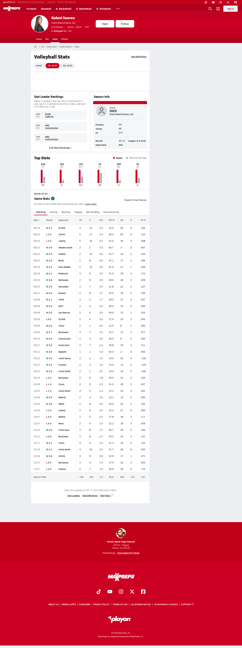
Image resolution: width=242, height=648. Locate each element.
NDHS (61, 403)
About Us (53, 604)
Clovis (61, 325)
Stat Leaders (73, 495)
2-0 (50, 247)
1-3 (49, 384)
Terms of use (120, 604)
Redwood (63, 273)
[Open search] (210, 9)
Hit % (143, 220)
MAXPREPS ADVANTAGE (31, 2)
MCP (60, 306)
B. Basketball (63, 8)
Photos (64, 38)
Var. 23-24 (52, 65)
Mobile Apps (69, 604)
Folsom (62, 469)
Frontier (62, 364)
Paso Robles (64, 266)
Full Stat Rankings (60, 147)
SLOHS (61, 227)
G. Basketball (84, 8)
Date (36, 220)
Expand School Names (135, 198)
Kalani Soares (63, 17)
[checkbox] (125, 197)
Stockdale (63, 286)
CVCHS (61, 234)
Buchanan (63, 279)
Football (31, 8)
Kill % (111, 220)
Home (39, 38)
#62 (121, 144)
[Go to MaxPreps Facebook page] (143, 592)
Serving (53, 211)
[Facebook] (235, 2)
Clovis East (63, 345)
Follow (125, 23)
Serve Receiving (111, 211)
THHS (61, 299)
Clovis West (51, 46)
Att (121, 220)
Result (49, 220)
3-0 (50, 293)
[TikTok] (205, 2)
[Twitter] (228, 2)
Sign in (230, 8)
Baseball (46, 8)
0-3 (49, 436)
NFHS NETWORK (67, 2)
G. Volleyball (103, 8)
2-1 (50, 273)
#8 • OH (61, 30)
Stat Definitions (138, 56)
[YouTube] (213, 2)
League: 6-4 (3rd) (137, 140)
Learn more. (91, 204)
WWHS (61, 416)
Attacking (41, 211)
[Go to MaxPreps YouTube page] (109, 592)
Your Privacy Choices (166, 604)
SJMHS (62, 253)
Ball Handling (93, 211)
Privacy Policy (101, 604)
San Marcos (64, 312)
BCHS (61, 260)
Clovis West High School (121, 535)
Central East (64, 338)
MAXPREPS (9, 2)
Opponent (63, 220)
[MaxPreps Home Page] (35, 46)
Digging (78, 211)
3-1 (50, 227)
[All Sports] (118, 9)
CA (42, 46)
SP (80, 220)
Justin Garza (64, 358)
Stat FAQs (106, 495)
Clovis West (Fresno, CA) (63, 22)
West (61, 423)
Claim (105, 23)
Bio (47, 38)
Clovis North (64, 371)
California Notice (141, 604)
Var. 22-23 (67, 65)
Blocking (66, 211)
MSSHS (62, 397)
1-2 (49, 410)
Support (187, 604)
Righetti (62, 351)
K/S (101, 220)
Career (39, 65)
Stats (55, 38)
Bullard (62, 293)
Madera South (65, 247)
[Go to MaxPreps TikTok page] (98, 592)
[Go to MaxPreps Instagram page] (121, 592)
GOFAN (51, 2)
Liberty (61, 240)
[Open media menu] (218, 9)
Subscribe (84, 604)
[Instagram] (220, 2)
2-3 (49, 234)
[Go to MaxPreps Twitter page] (132, 592)
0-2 (49, 319)
